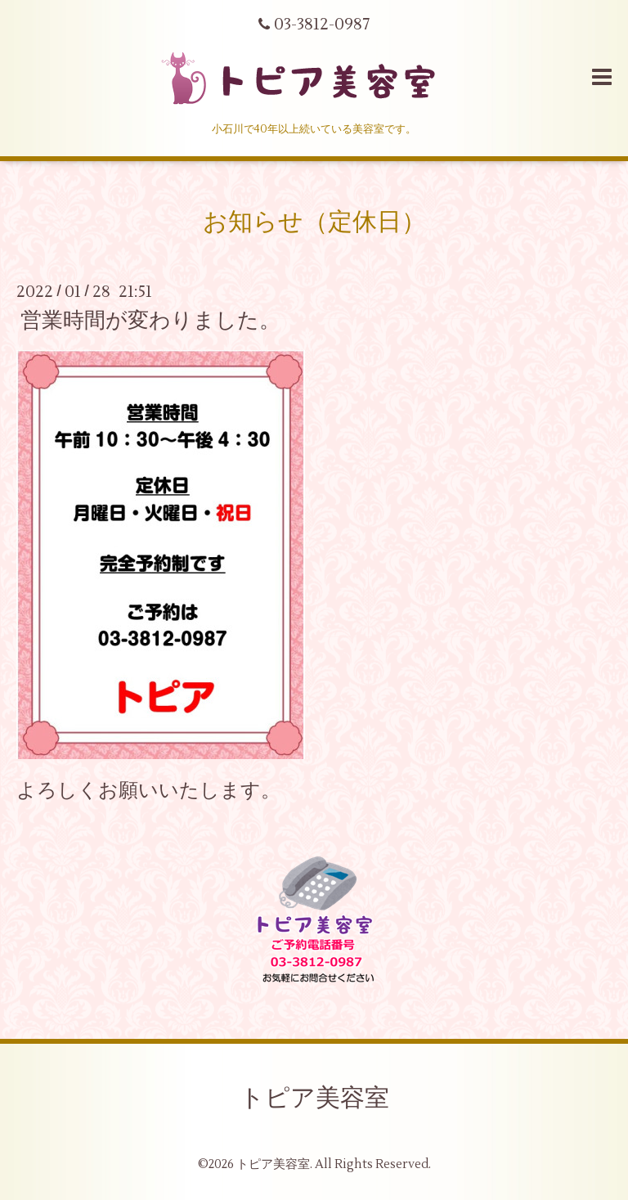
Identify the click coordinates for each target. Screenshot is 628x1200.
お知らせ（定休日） (314, 222)
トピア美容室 (314, 1098)
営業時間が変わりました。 (150, 321)
